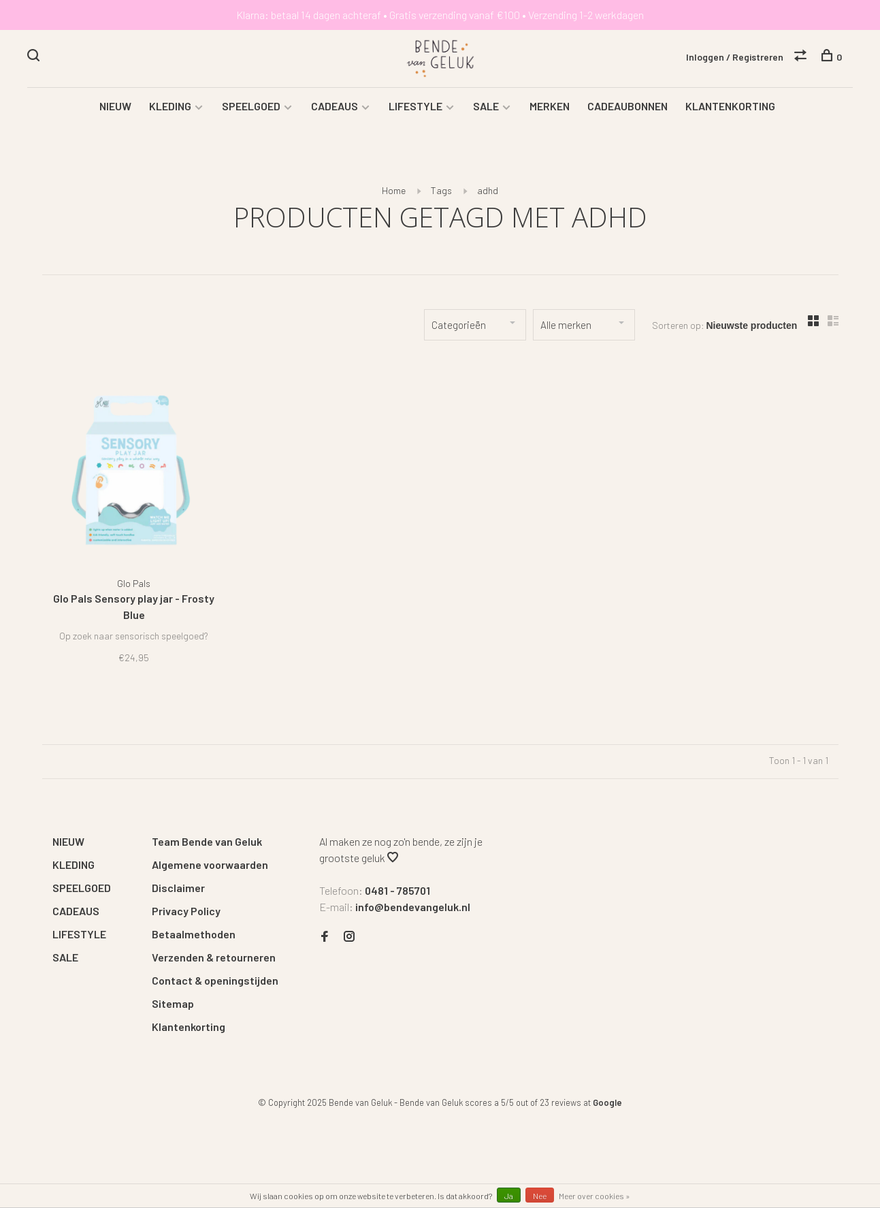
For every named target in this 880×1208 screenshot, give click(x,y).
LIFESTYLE (415, 105)
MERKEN (549, 105)
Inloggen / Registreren (734, 57)
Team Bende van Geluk (207, 841)
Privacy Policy (186, 910)
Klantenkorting (188, 1026)
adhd (487, 190)
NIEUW (115, 105)
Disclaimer (178, 887)
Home (394, 190)
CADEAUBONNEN (627, 105)
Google (607, 1102)
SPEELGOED (251, 105)
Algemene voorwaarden (210, 864)
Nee (540, 1196)
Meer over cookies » (594, 1196)
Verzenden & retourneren (214, 957)
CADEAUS (334, 105)
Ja (508, 1196)
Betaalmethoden (193, 933)
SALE (486, 105)
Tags (441, 190)
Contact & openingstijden (215, 980)
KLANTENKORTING (730, 105)
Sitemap (173, 1003)
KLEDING (170, 105)
